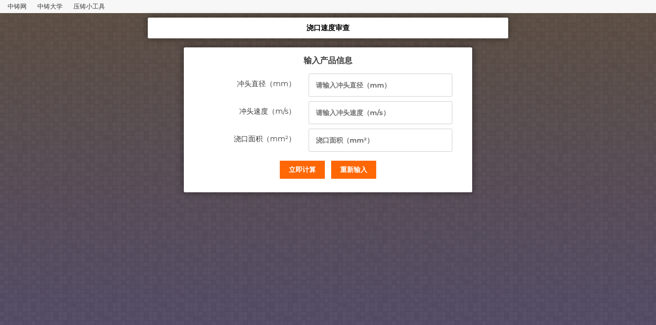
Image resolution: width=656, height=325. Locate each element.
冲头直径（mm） (266, 83)
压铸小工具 (89, 6)
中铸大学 (50, 6)
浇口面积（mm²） (265, 139)
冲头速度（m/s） (267, 111)
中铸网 (17, 6)
